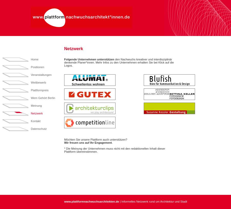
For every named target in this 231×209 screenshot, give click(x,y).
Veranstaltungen (41, 74)
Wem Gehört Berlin (43, 97)
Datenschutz (39, 128)
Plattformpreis (40, 90)
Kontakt (36, 121)
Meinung (36, 105)
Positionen (37, 67)
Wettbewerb (38, 82)
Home (34, 59)
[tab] (102, 80)
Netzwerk (37, 113)
